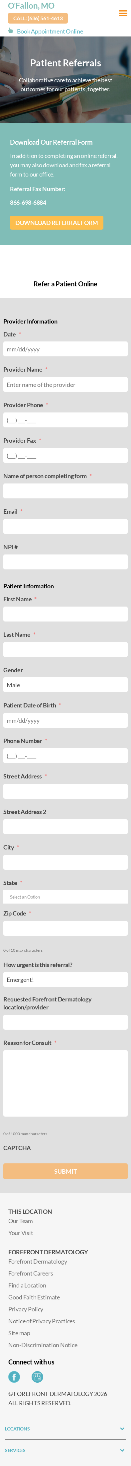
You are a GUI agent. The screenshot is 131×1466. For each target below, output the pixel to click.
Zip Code (17, 913)
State (12, 882)
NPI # (10, 546)
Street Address (25, 776)
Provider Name (25, 369)
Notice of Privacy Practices (41, 1321)
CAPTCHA (17, 1147)
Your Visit (20, 1232)
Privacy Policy (25, 1309)
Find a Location (27, 1285)
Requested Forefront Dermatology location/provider (47, 1002)
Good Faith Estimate (34, 1297)
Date (12, 334)
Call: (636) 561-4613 (38, 18)
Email (12, 511)
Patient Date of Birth (32, 705)
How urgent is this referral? (37, 964)
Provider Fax (22, 440)
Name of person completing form (47, 475)
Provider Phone (25, 404)
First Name (20, 599)
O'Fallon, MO (31, 5)
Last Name (19, 634)
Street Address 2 (24, 811)
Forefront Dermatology (37, 1261)
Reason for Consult (30, 1042)
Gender (13, 670)
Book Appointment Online (50, 31)
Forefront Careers (30, 1273)
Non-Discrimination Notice (42, 1345)
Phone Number (25, 740)
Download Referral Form (56, 222)
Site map (19, 1333)
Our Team (20, 1220)
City (11, 847)
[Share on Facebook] (15, 1378)
